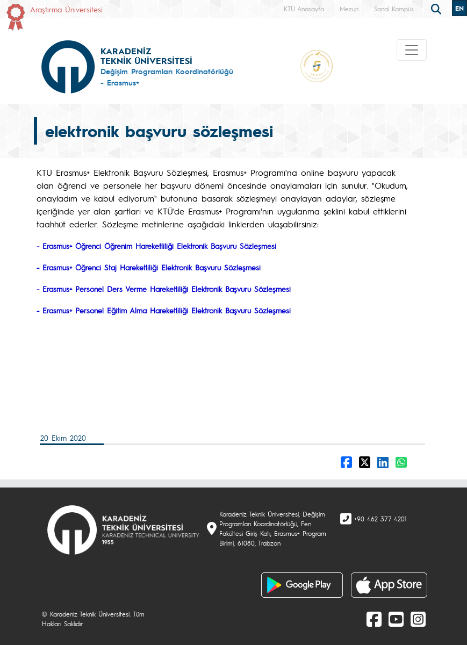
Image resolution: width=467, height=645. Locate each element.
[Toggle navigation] (412, 50)
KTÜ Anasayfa (304, 8)
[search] (437, 8)
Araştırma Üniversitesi (66, 9)
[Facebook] (374, 618)
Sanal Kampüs (394, 8)
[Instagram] (418, 618)
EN (459, 8)
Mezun (349, 8)
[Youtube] (396, 618)
